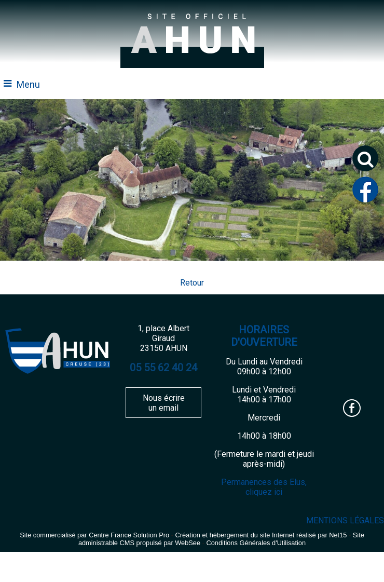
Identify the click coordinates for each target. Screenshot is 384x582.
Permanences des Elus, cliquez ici (264, 487)
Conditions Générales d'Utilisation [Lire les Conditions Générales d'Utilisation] (256, 543)
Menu (28, 84)
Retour (192, 283)
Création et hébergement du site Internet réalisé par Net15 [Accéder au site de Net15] (261, 535)
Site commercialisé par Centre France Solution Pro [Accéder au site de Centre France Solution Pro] (94, 535)
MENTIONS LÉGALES (345, 520)
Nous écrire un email (164, 403)
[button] (365, 158)
